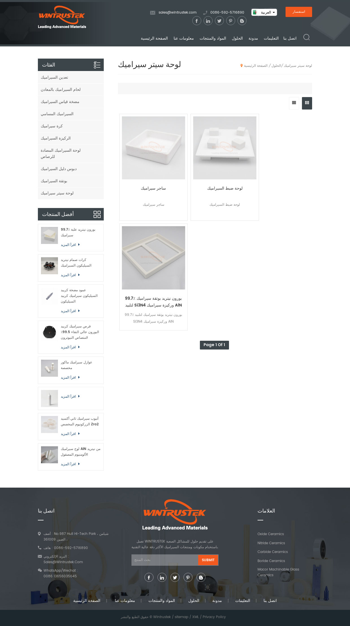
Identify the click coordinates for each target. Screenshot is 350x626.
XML (195, 617)
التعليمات (271, 39)
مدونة (253, 39)
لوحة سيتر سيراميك (298, 65)
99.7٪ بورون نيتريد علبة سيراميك (78, 232)
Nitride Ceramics (271, 543)
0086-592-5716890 (227, 13)
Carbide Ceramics (273, 552)
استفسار (299, 12)
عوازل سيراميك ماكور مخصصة (76, 365)
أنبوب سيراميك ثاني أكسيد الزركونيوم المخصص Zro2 (80, 421)
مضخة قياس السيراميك (60, 101)
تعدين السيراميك (54, 77)
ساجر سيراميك (142, 165)
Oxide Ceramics (271, 534)
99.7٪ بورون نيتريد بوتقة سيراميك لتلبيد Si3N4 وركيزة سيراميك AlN (239, 169)
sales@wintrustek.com (177, 13)
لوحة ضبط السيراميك (190, 165)
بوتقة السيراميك (54, 181)
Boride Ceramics (271, 561)
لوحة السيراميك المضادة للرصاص (61, 153)
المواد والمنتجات (213, 39)
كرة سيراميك (52, 126)
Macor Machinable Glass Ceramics (278, 572)
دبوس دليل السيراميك (59, 169)
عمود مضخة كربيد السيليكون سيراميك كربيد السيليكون (79, 296)
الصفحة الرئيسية (154, 39)
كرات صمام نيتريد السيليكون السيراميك (76, 262)
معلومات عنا (184, 39)
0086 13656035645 (60, 576)
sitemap (181, 617)
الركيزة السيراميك (56, 138)
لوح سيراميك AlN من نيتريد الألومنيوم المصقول (80, 451)
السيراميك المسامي (57, 114)
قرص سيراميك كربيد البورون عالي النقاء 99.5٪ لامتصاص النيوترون (80, 332)
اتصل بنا (290, 39)
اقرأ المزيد (69, 245)
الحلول (237, 39)
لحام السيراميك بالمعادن (61, 89)
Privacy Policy (214, 617)
